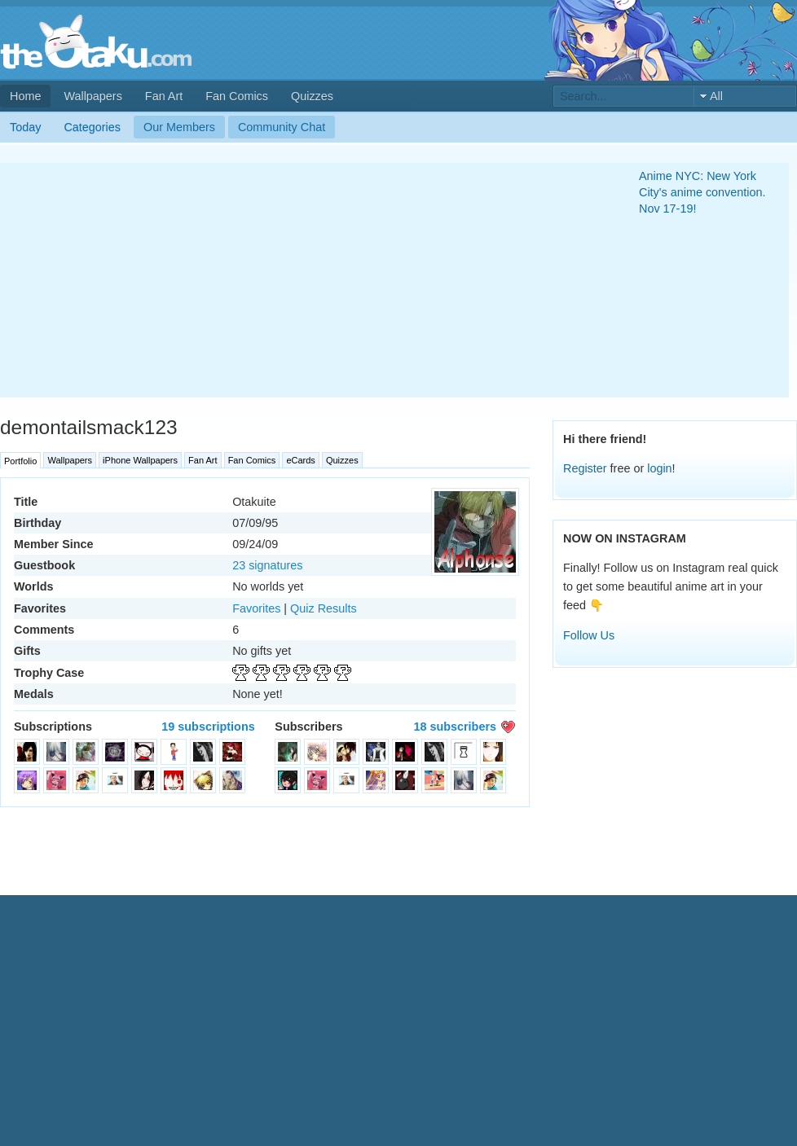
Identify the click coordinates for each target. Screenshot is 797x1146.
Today (25, 127)
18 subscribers (454, 726)
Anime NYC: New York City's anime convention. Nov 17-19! (702, 192)
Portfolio (20, 461)
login (659, 468)
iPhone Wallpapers (140, 460)
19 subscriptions (207, 726)
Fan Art (164, 96)
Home (25, 96)
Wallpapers (92, 96)
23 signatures (267, 565)
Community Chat (281, 127)
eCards (300, 460)
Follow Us (588, 635)
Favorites (256, 608)
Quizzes (312, 96)
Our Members (179, 127)
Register (585, 468)
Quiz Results (323, 608)
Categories (92, 127)
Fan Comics (236, 96)
